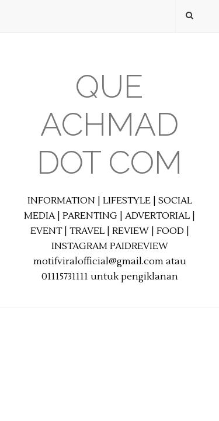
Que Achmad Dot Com (109, 124)
